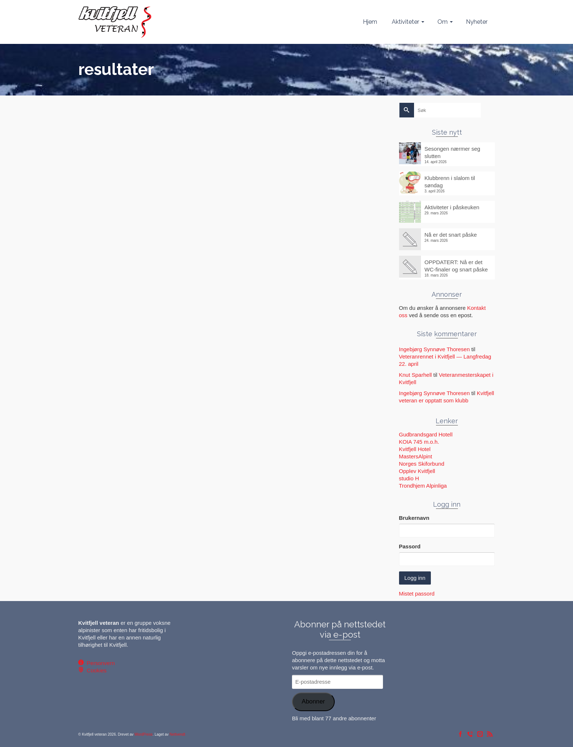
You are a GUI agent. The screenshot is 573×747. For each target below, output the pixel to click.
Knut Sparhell (415, 375)
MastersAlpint (415, 456)
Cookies (95, 670)
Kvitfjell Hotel (415, 449)
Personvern (99, 663)
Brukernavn (414, 518)
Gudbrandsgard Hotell (426, 434)
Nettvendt (177, 734)
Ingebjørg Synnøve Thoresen (434, 349)
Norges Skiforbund (421, 464)
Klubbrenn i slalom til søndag (450, 181)
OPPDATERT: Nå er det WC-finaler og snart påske (456, 266)
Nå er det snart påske (451, 235)
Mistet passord (417, 593)
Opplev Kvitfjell (417, 471)
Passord (410, 546)
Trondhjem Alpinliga (423, 486)
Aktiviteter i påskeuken (452, 207)
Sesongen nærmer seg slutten (453, 152)
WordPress (143, 734)
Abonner (313, 701)
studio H (409, 478)
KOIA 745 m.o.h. (419, 442)
